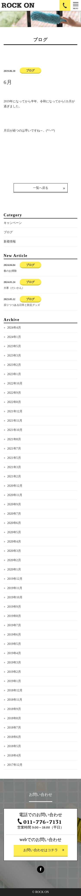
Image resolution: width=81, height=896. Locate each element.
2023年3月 (14, 355)
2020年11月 (14, 495)
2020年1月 (14, 569)
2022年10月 (14, 383)
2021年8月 (14, 439)
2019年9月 (14, 606)
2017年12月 (14, 764)
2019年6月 (14, 634)
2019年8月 (14, 616)
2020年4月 (14, 541)
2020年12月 (14, 485)
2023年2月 (14, 364)
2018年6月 (14, 737)
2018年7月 (14, 727)
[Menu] (75, 5)
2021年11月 (14, 420)
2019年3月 (14, 662)
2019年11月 (14, 588)
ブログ (8, 232)
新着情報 (10, 241)
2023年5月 (14, 346)
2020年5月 (14, 532)
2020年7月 (14, 513)
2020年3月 (14, 550)
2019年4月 (14, 653)
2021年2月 (14, 476)
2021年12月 (14, 411)
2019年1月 (14, 681)
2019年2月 (14, 671)
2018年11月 (14, 699)
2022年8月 (14, 402)
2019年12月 (14, 578)
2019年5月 (14, 644)
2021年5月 (14, 457)
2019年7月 (14, 625)
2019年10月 (14, 597)
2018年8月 (14, 718)
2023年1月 (14, 374)
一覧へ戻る (40, 187)
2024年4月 (14, 327)
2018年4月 (14, 755)
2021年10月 (14, 430)
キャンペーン (13, 223)
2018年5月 (14, 746)
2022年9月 (14, 392)
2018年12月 (14, 690)
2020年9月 (14, 504)
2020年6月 (14, 523)
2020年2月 (14, 560)
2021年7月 (14, 448)
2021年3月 (14, 467)
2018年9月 (14, 709)
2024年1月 (14, 337)
